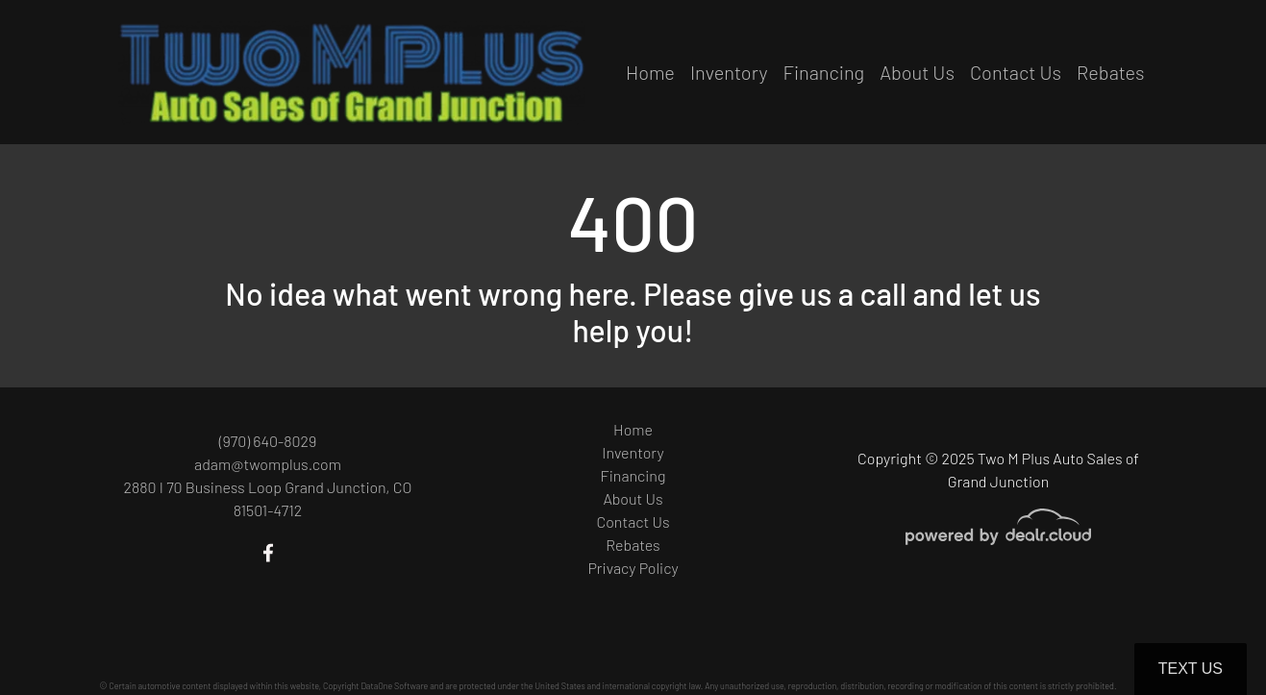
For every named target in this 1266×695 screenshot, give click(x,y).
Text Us (1190, 668)
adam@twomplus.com (267, 464)
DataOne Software (394, 686)
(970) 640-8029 (268, 441)
